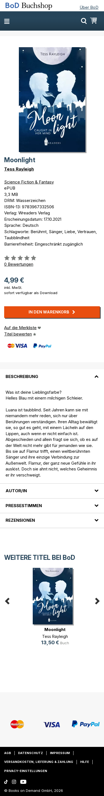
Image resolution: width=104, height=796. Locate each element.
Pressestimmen (24, 505)
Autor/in (16, 490)
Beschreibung (22, 376)
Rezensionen (20, 520)
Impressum (60, 753)
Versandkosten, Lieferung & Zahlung (38, 762)
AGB (7, 753)
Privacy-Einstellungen (25, 771)
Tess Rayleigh (19, 169)
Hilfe (84, 762)
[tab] (52, 373)
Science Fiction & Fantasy (29, 182)
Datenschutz (30, 753)
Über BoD (89, 7)
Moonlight (54, 629)
